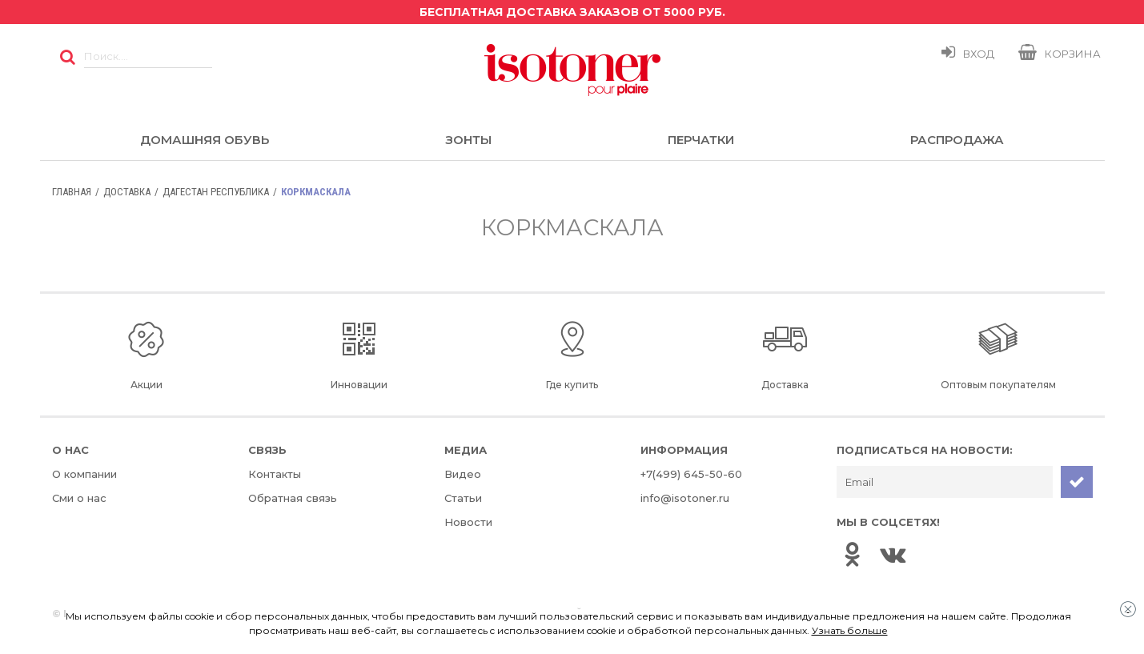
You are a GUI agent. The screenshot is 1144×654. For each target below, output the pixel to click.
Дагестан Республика (216, 192)
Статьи (463, 498)
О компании (84, 473)
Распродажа (957, 139)
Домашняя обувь (204, 139)
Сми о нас (79, 498)
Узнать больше (850, 630)
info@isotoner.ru (684, 498)
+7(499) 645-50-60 (691, 473)
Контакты (274, 473)
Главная (71, 192)
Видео (462, 473)
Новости (468, 522)
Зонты (468, 139)
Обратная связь (292, 498)
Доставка (127, 192)
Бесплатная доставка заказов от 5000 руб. (572, 12)
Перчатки (701, 139)
